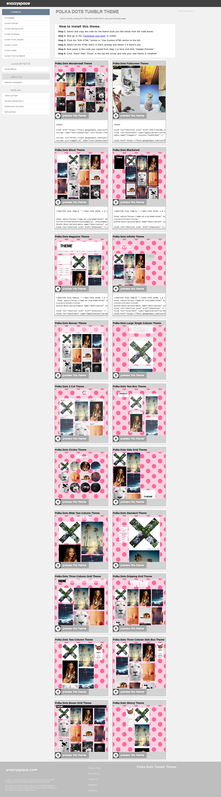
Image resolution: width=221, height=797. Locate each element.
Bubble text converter (14, 106)
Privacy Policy (94, 768)
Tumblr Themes (11, 23)
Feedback (92, 785)
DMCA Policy (94, 774)
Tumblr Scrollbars (12, 34)
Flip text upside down (14, 101)
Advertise (92, 790)
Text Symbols (10, 112)
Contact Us (93, 779)
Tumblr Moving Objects (15, 56)
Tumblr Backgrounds (14, 28)
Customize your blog (94, 36)
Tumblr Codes (10, 50)
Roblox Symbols (11, 95)
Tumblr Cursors (11, 45)
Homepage (9, 18)
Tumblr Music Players (14, 39)
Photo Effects (10, 69)
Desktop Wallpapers (13, 82)
